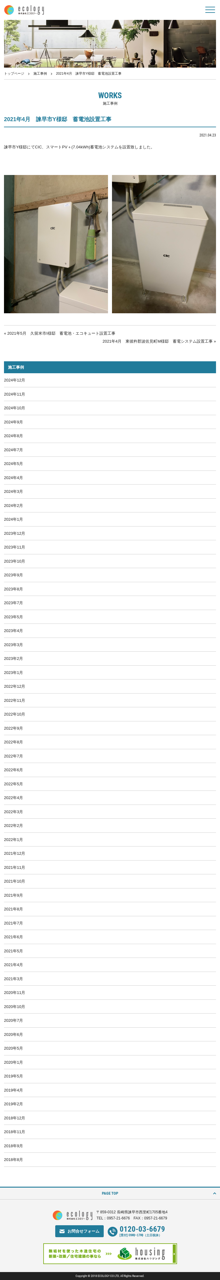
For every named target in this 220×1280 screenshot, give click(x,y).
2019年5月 (13, 1076)
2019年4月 (13, 1090)
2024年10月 (14, 408)
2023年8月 (13, 589)
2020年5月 (13, 1048)
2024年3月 (13, 491)
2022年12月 (14, 686)
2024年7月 (13, 450)
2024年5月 (13, 463)
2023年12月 (14, 533)
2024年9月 (13, 422)
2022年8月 (13, 742)
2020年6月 (13, 1034)
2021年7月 (13, 923)
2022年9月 (13, 728)
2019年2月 (13, 1104)
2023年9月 (13, 575)
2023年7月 (13, 603)
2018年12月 (14, 1118)
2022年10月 (14, 714)
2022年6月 (13, 770)
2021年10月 (14, 881)
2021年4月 (13, 964)
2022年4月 (13, 797)
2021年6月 (13, 937)
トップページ (14, 73)
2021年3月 (13, 979)
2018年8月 (13, 1159)
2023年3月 (13, 644)
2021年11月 (14, 867)
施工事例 (40, 73)
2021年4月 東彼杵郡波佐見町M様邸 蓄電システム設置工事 (157, 341)
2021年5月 (13, 951)
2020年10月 (14, 1006)
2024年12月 (14, 380)
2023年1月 (13, 672)
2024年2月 (13, 505)
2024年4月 (13, 477)
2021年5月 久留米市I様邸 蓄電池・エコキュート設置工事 (61, 333)
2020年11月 (14, 992)
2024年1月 (13, 519)
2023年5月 (13, 617)
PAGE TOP (110, 1193)
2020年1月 (13, 1062)
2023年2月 (13, 658)
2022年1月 (13, 839)
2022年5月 (13, 784)
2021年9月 (13, 895)
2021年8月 (13, 909)
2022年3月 (13, 811)
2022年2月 (13, 825)
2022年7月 (13, 756)
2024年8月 (13, 435)
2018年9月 (13, 1146)
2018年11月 (14, 1131)
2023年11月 (14, 547)
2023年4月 (13, 630)
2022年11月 (14, 700)
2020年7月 (13, 1020)
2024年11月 (14, 394)
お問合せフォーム (83, 1231)
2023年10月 (14, 561)
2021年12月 (14, 853)
